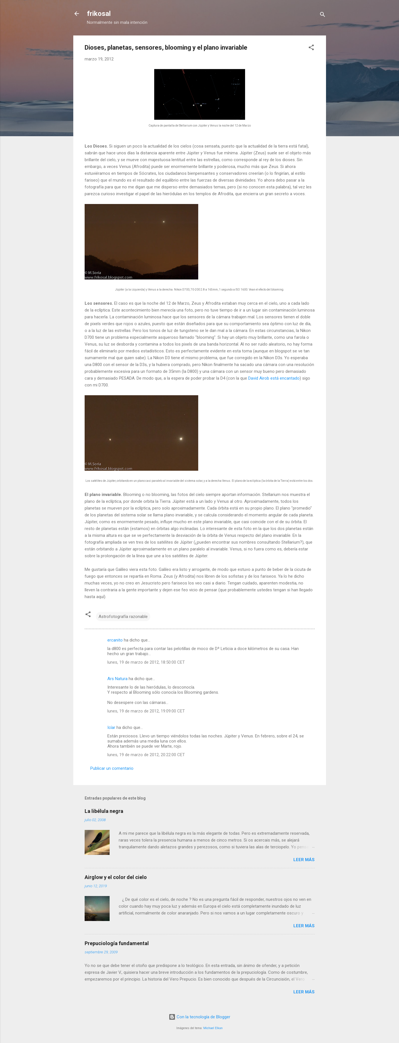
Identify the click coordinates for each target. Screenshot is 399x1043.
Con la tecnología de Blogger (199, 1016)
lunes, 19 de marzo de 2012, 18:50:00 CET (146, 662)
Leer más (304, 859)
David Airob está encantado (274, 378)
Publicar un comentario (111, 768)
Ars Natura (117, 678)
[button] (311, 48)
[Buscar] (322, 15)
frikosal (99, 14)
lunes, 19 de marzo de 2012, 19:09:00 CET (146, 711)
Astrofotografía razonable (123, 616)
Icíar (111, 727)
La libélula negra (104, 811)
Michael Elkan (213, 1028)
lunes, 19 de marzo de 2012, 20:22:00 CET (146, 754)
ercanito (115, 640)
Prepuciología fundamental (117, 943)
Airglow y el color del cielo (116, 877)
